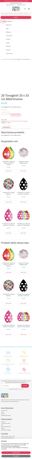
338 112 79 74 (11, 5)
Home (2, 59)
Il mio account (4, 410)
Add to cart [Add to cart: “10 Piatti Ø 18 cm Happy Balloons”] (8, 303)
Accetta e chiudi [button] (16, 452)
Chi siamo (3, 421)
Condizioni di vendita (5, 423)
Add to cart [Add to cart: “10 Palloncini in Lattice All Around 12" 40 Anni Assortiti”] (8, 170)
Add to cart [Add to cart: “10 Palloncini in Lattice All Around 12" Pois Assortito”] (23, 233)
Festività (8, 50)
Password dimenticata (6, 415)
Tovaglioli (8, 122)
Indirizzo (3, 413)
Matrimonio (15, 121)
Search (16, 17)
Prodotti (20, 121)
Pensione (8, 46)
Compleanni (9, 21)
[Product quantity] (6, 113)
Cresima (8, 39)
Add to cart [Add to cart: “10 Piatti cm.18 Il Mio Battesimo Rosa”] (23, 170)
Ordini (2, 412)
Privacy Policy (21, 389)
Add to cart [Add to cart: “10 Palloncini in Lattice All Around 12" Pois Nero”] (23, 303)
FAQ (2, 425)
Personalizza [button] (16, 456)
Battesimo (8, 32)
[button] (30, 441)
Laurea (8, 43)
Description (6, 127)
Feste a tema (9, 53)
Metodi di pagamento (6, 426)
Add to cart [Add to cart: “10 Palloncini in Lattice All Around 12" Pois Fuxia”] (8, 233)
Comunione (9, 35)
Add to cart (16, 114)
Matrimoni (8, 25)
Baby (7, 28)
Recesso (3, 428)
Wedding (12, 59)
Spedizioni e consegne (6, 430)
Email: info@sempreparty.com (7, 438)
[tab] (6, 127)
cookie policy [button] (16, 446)
